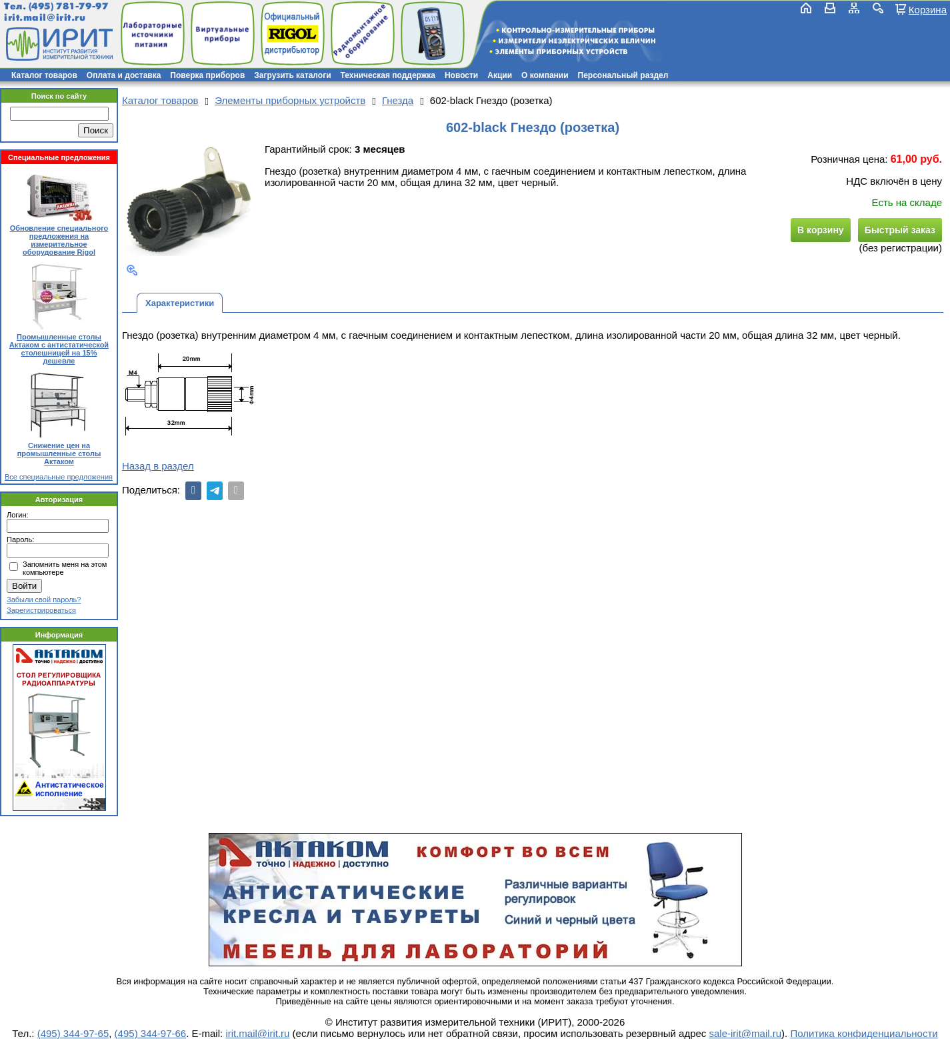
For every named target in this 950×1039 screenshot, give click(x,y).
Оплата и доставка (124, 75)
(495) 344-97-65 (73, 1033)
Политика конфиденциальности (863, 1033)
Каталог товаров (44, 75)
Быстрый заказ (900, 230)
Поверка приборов (207, 75)
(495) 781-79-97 (68, 6)
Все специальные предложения (59, 477)
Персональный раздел (623, 75)
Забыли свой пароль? (44, 600)
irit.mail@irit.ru (45, 18)
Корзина (928, 9)
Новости (461, 75)
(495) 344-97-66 (151, 1033)
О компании (545, 75)
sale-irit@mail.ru (745, 1033)
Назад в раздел (158, 465)
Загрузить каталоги (292, 75)
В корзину (820, 230)
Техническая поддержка (388, 75)
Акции (499, 75)
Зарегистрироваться (41, 610)
